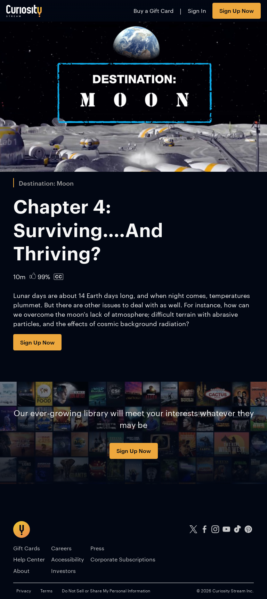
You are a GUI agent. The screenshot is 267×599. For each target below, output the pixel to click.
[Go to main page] (24, 11)
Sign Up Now (236, 10)
